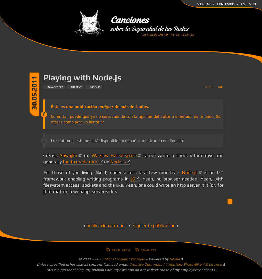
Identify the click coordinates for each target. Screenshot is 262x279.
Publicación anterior (106, 225)
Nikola (174, 259)
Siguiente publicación (154, 225)
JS (132, 178)
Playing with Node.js (82, 77)
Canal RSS (148, 249)
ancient (76, 87)
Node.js (118, 161)
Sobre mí (203, 3)
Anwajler (68, 155)
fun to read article (81, 161)
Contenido (225, 3)
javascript (55, 87)
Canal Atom (121, 249)
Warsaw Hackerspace (114, 155)
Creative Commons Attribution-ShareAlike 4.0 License (175, 264)
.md (220, 87)
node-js (95, 87)
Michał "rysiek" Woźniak (124, 259)
